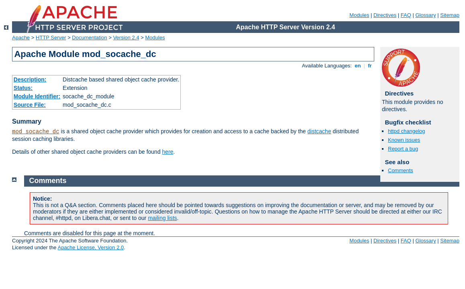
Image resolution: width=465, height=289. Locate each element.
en (357, 66)
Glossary (425, 15)
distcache (319, 131)
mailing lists (162, 218)
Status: (23, 88)
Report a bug (403, 149)
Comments (400, 170)
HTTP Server (51, 38)
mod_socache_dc (35, 131)
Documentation (89, 38)
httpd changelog (406, 131)
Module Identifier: (37, 96)
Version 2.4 (126, 38)
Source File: (30, 105)
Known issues (404, 140)
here (167, 152)
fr (370, 66)
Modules (359, 15)
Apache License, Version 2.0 (90, 247)
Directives (384, 15)
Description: (30, 79)
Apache (21, 38)
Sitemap (449, 15)
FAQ (406, 15)
